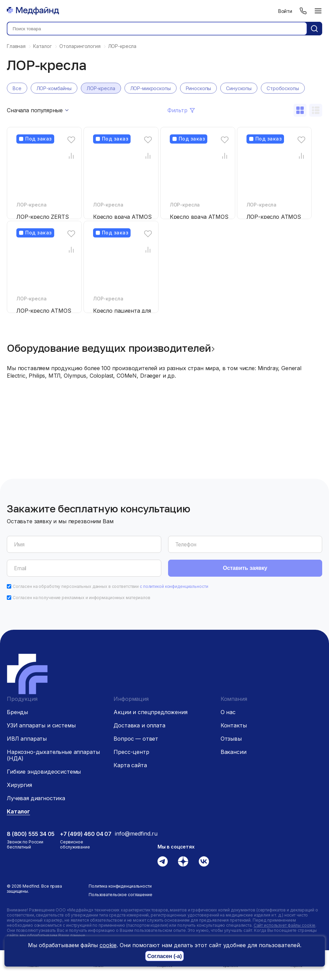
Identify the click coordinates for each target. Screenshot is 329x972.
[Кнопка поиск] (314, 28)
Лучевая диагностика (36, 798)
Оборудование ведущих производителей (109, 348)
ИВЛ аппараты (27, 738)
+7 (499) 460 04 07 (85, 833)
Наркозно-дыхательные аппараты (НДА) (53, 755)
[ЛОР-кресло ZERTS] (46, 173)
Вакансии (233, 751)
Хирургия (19, 784)
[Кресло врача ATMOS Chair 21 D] (123, 173)
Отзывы (231, 738)
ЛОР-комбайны (54, 88)
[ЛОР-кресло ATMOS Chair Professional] (276, 173)
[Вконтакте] (204, 861)
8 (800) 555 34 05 (31, 833)
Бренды (17, 712)
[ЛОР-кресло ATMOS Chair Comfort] (46, 267)
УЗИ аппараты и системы (41, 725)
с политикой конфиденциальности (174, 586)
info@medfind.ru (136, 833)
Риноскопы (198, 88)
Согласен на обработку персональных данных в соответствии (110, 586)
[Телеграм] (163, 861)
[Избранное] (71, 139)
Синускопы (239, 88)
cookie (108, 945)
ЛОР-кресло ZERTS (42, 216)
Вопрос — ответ (136, 738)
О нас (228, 712)
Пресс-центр (131, 751)
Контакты (234, 725)
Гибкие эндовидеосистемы (44, 771)
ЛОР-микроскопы (150, 88)
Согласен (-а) (164, 956)
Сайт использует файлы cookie (285, 925)
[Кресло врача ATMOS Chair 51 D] (200, 173)
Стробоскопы (283, 88)
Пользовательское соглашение (120, 894)
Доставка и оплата (139, 725)
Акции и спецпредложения (150, 712)
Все (17, 88)
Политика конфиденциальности (120, 886)
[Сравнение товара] (71, 155)
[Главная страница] (33, 11)
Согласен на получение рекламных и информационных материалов (81, 597)
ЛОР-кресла (101, 88)
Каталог (18, 811)
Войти (285, 11)
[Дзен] (183, 861)
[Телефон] (303, 11)
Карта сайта (130, 765)
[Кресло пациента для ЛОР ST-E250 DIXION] (123, 267)
